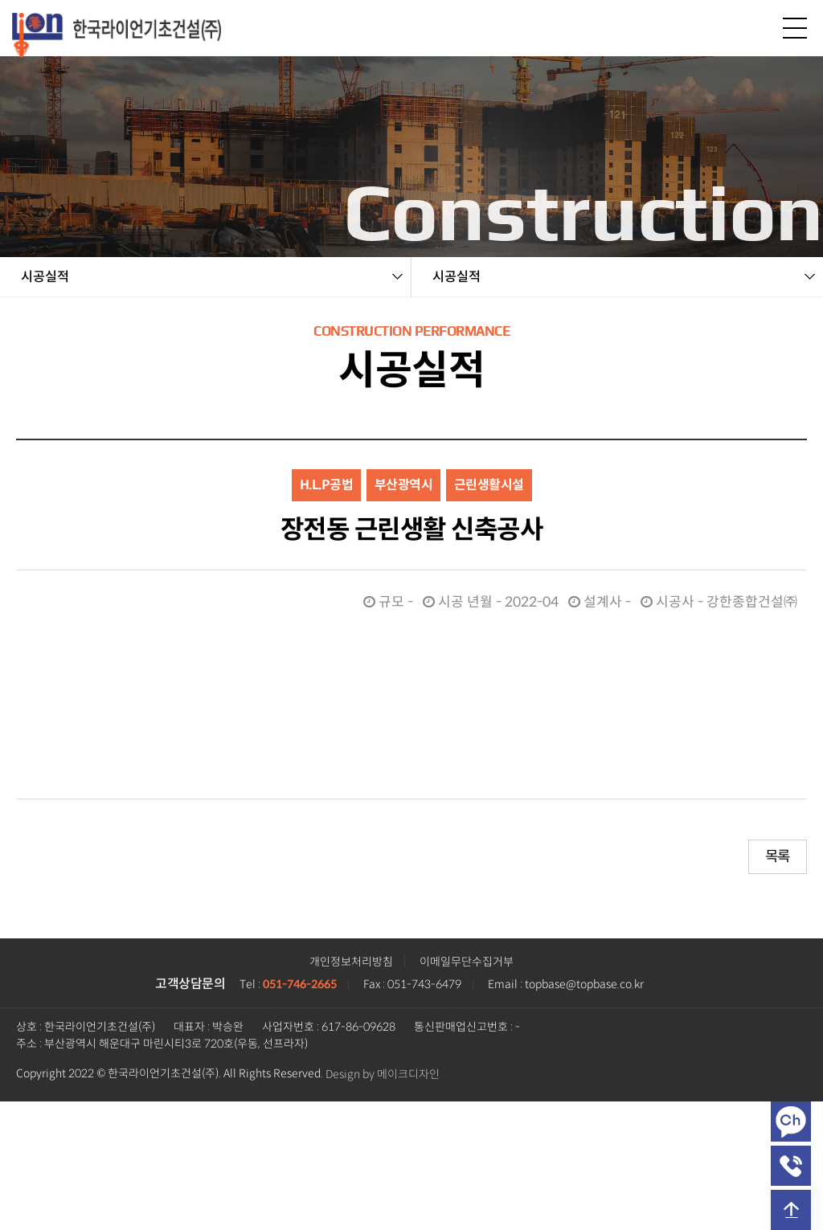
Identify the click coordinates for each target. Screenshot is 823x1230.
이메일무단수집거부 (467, 962)
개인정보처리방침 (351, 962)
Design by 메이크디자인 (383, 1074)
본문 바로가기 (0, 0)
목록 (777, 856)
